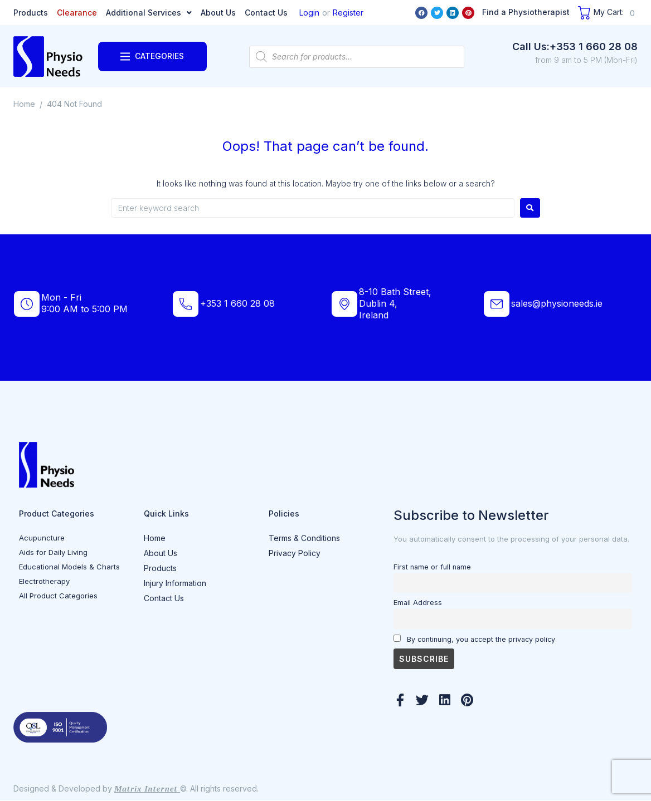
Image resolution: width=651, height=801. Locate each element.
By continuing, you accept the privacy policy (474, 639)
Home (24, 104)
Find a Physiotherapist (526, 12)
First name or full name (432, 567)
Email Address (417, 602)
